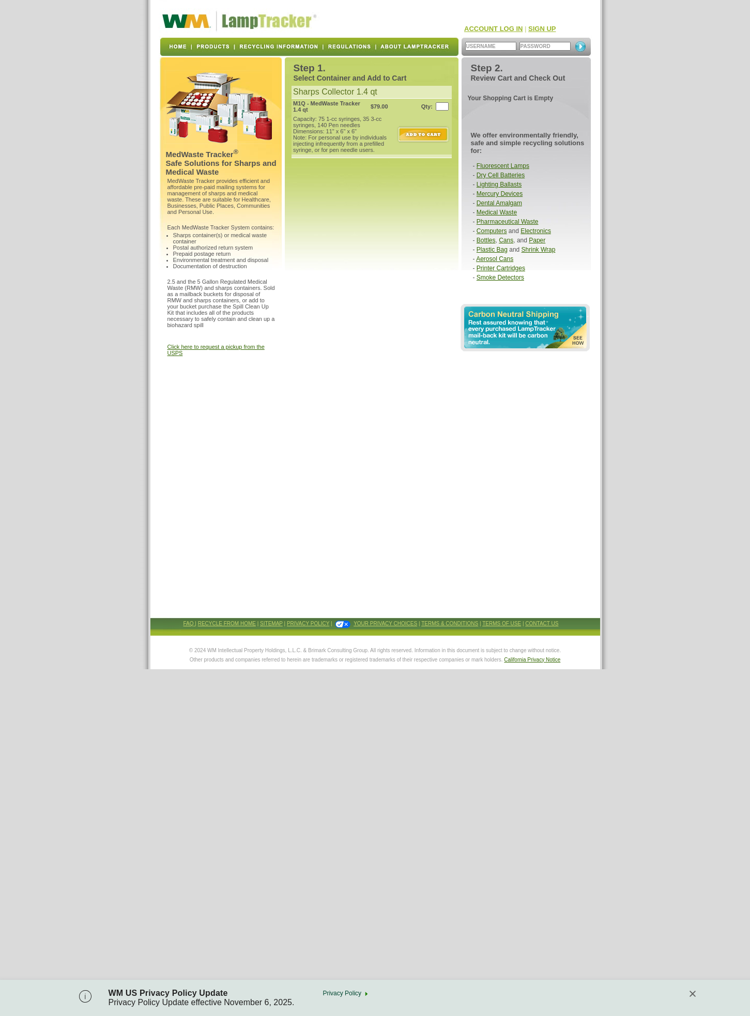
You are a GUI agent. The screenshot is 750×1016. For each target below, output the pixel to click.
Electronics (536, 231)
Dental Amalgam (499, 203)
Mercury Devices (500, 193)
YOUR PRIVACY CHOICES (385, 623)
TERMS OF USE (501, 623)
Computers (492, 231)
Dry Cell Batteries (501, 175)
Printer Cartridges (501, 268)
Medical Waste (497, 212)
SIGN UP (542, 29)
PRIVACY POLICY (308, 623)
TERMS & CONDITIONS (449, 623)
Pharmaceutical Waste (508, 221)
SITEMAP (271, 623)
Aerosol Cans (494, 259)
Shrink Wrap (539, 249)
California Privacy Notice (532, 660)
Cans (506, 240)
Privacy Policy (342, 993)
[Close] (692, 994)
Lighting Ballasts (499, 184)
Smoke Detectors (500, 277)
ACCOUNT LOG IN (493, 29)
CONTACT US (541, 623)
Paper (537, 240)
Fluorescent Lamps (503, 166)
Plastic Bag (492, 249)
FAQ (189, 623)
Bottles (486, 240)
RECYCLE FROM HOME (227, 623)
